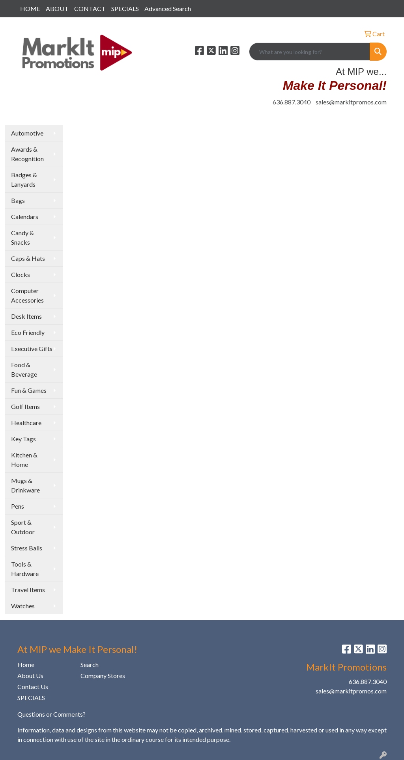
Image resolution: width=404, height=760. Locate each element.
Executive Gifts (31, 348)
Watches (23, 605)
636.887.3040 (291, 102)
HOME (30, 8)
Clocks (20, 274)
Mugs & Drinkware (25, 485)
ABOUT (57, 8)
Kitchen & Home (24, 459)
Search (89, 664)
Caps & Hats (28, 258)
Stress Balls (26, 548)
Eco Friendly (28, 332)
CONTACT (90, 8)
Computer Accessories (27, 295)
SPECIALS (125, 8)
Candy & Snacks (22, 237)
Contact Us (32, 686)
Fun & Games (29, 390)
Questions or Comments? (51, 714)
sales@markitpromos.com (351, 102)
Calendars (24, 216)
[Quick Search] (309, 52)
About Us (30, 675)
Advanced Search (167, 8)
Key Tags (23, 438)
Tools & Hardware (25, 568)
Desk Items (26, 316)
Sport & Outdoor (23, 526)
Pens (17, 506)
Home (25, 664)
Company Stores (102, 675)
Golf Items (25, 406)
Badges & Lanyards (24, 179)
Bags (18, 200)
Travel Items (28, 589)
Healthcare (26, 422)
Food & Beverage (24, 369)
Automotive (27, 133)
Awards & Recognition (27, 153)
